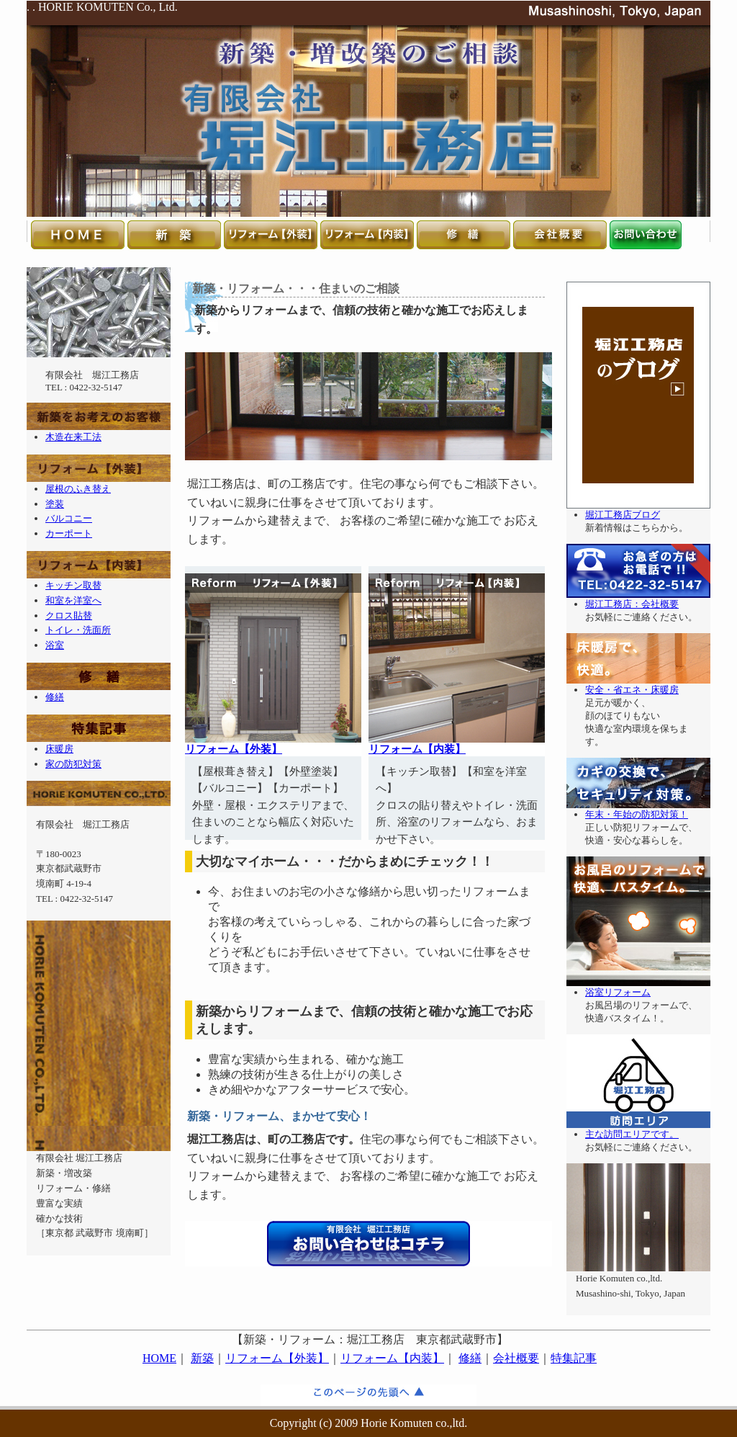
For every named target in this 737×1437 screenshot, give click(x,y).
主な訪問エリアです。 (632, 1134)
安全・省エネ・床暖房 (632, 689)
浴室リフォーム (618, 992)
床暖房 (59, 748)
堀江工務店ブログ (622, 514)
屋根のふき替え (78, 488)
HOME (159, 1358)
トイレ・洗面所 (78, 630)
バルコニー (68, 518)
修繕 (54, 696)
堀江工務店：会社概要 (632, 604)
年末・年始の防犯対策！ (636, 814)
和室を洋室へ (73, 600)
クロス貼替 (68, 615)
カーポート (68, 533)
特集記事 (574, 1358)
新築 (202, 1358)
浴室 (54, 645)
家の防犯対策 (73, 763)
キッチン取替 (73, 585)
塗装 (54, 503)
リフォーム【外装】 (233, 749)
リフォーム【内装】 (417, 749)
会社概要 (516, 1358)
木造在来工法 (73, 436)
